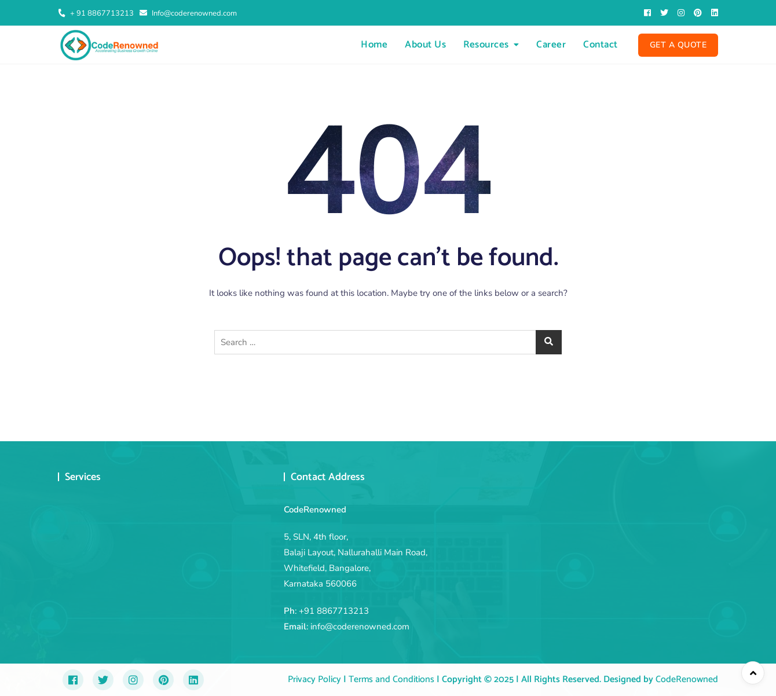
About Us (425, 44)
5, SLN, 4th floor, (316, 537)
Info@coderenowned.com (188, 13)
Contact (600, 44)
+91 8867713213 (334, 611)
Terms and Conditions (390, 679)
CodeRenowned (687, 679)
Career (551, 44)
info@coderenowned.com (359, 626)
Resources (486, 44)
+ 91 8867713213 (96, 13)
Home (374, 44)
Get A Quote (678, 44)
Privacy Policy (314, 679)
